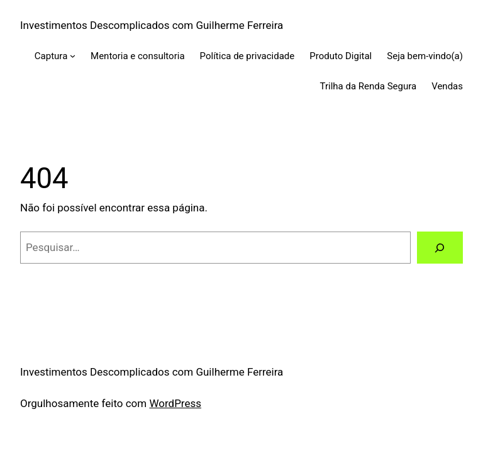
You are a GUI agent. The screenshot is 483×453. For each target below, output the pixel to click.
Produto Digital (340, 56)
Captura (51, 56)
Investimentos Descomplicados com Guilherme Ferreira (151, 25)
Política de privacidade (247, 56)
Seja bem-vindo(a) (425, 56)
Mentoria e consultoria (138, 56)
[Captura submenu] (72, 56)
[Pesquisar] (440, 248)
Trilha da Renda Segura (368, 86)
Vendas (447, 86)
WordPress (175, 403)
